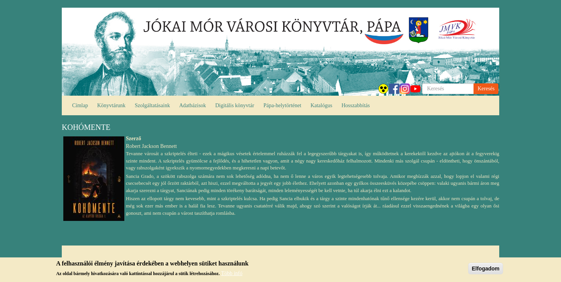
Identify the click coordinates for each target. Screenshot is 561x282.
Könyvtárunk (111, 105)
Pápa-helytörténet (282, 105)
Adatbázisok (192, 105)
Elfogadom (485, 268)
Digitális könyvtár (234, 105)
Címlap (80, 105)
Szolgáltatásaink (152, 105)
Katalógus (321, 105)
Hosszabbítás (356, 105)
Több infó (232, 273)
